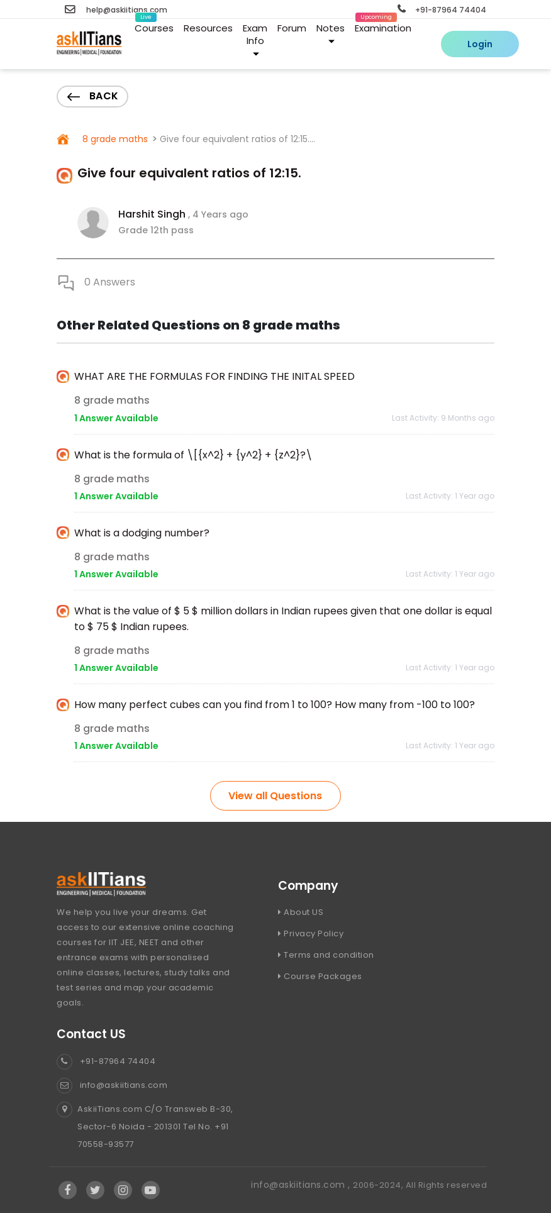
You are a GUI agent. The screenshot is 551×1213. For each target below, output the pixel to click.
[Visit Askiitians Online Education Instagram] (123, 1190)
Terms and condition (326, 955)
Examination (383, 26)
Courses (154, 26)
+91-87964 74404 (442, 9)
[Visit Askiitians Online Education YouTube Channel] (151, 1190)
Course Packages (320, 976)
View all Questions (275, 796)
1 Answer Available (116, 418)
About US (300, 912)
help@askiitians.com (116, 9)
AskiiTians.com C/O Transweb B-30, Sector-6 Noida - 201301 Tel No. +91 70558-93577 (145, 1126)
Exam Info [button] (255, 39)
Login (480, 44)
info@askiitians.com (112, 1085)
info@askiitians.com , (302, 1184)
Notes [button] (330, 33)
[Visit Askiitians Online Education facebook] (67, 1190)
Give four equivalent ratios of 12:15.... (237, 139)
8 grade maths (114, 139)
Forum (291, 28)
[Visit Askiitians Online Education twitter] (95, 1190)
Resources (208, 28)
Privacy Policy (310, 933)
